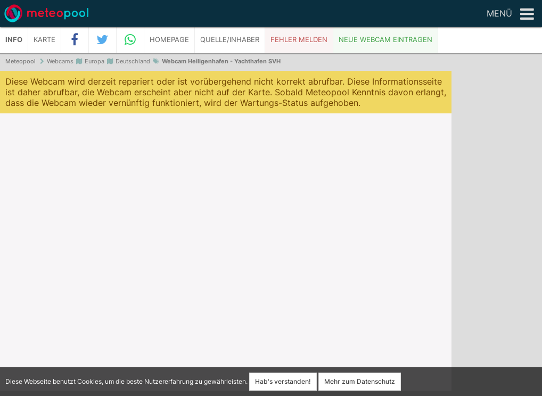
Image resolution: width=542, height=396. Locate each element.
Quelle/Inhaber (229, 40)
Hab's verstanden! (283, 381)
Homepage (169, 40)
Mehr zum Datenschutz (359, 381)
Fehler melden (298, 40)
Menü (510, 14)
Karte (44, 40)
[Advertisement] (496, 234)
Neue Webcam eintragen (385, 40)
